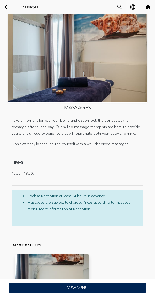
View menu (77, 288)
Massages (29, 7)
